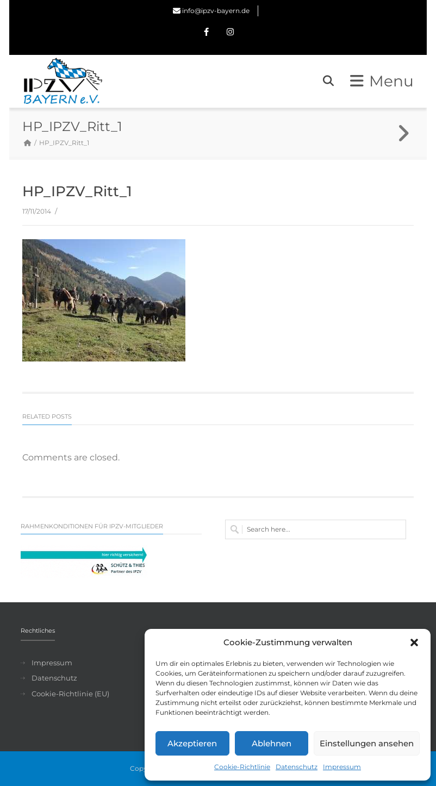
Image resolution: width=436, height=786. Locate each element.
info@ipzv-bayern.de (216, 11)
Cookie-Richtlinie (242, 767)
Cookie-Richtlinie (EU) (70, 693)
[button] (414, 642)
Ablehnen (271, 743)
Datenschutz (296, 767)
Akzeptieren (192, 743)
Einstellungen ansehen (367, 743)
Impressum (342, 767)
